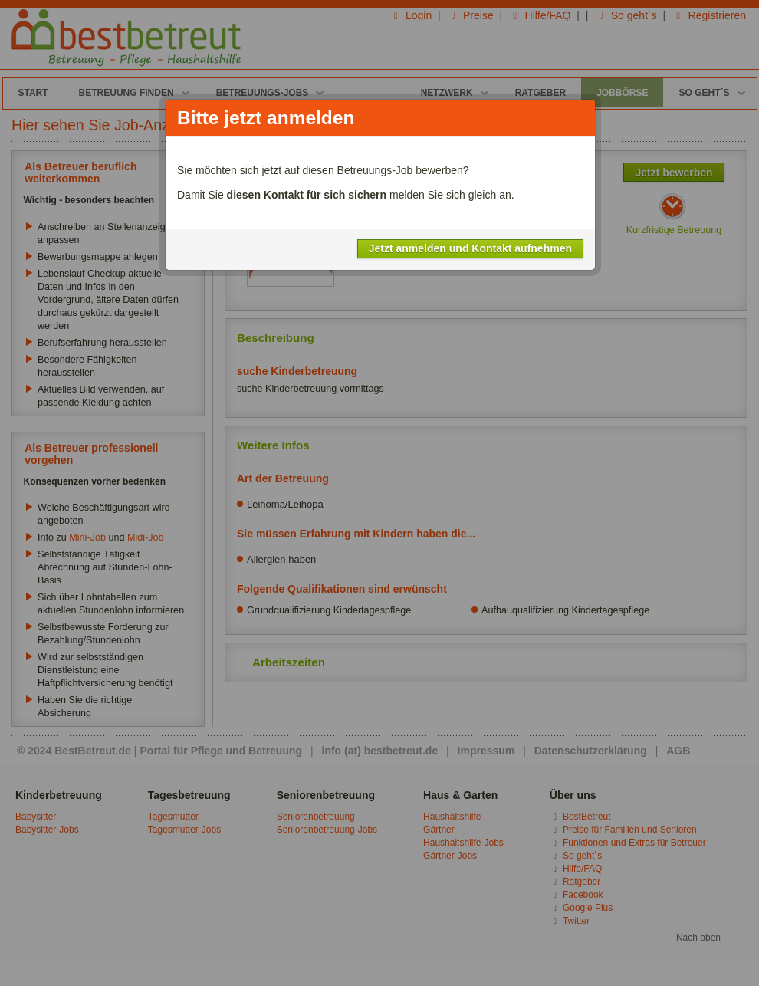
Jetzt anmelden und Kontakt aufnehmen (470, 248)
